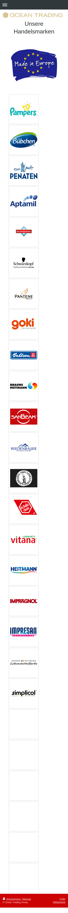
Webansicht (59, 902)
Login (62, 899)
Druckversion (12, 899)
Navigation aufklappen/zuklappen (34, 5)
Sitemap (26, 899)
